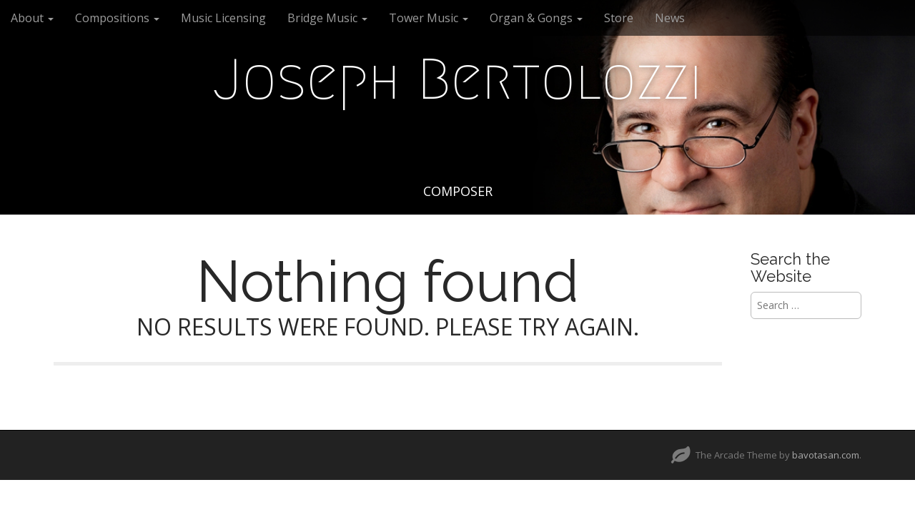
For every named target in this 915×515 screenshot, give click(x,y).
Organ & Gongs (536, 18)
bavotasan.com (825, 454)
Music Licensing (223, 18)
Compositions (117, 18)
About (32, 18)
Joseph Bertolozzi (457, 79)
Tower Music (428, 18)
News (670, 18)
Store (618, 18)
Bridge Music (327, 18)
